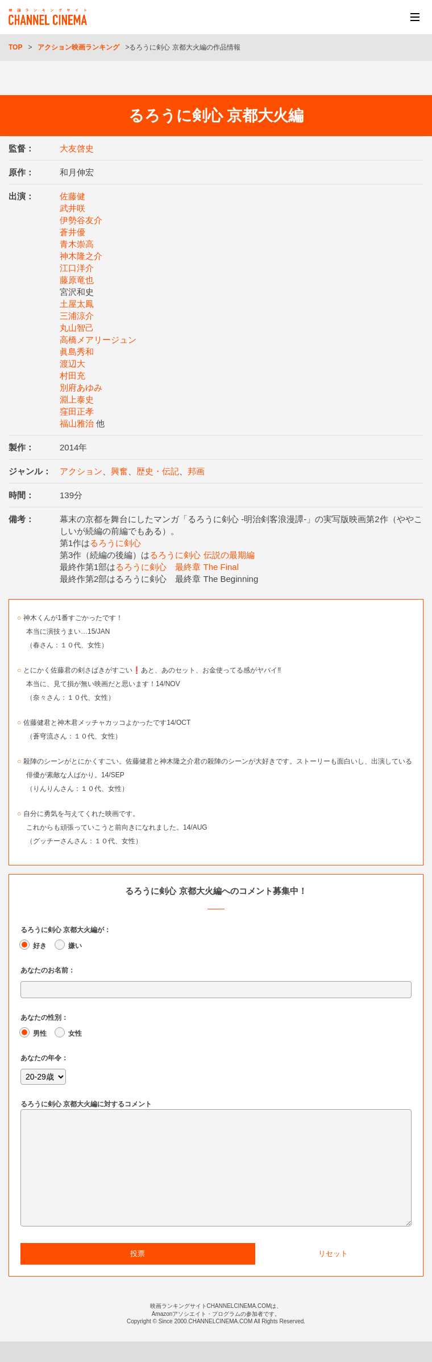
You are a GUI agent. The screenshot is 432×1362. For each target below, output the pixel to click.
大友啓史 (77, 148)
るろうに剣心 (115, 543)
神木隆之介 (81, 256)
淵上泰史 (77, 399)
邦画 (196, 471)
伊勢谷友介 (81, 220)
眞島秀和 (77, 351)
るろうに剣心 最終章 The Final (177, 567)
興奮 (119, 471)
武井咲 (72, 208)
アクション (81, 471)
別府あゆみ (81, 387)
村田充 (72, 375)
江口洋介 (77, 268)
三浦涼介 (77, 316)
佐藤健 (72, 196)
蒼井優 (72, 232)
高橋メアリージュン (98, 339)
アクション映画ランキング (78, 47)
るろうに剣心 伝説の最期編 (201, 555)
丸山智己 (77, 328)
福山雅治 (77, 423)
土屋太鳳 (77, 304)
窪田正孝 (77, 411)
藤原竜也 (77, 280)
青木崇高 (77, 244)
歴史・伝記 (157, 471)
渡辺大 (72, 363)
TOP (15, 47)
